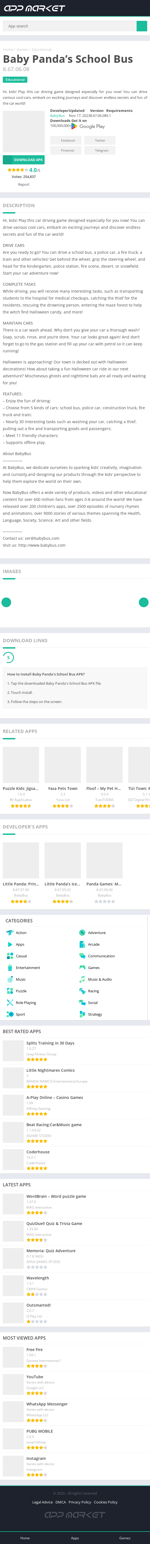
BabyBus (57, 115)
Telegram (98, 151)
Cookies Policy (106, 1502)
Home (8, 49)
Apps (75, 1538)
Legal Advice (42, 1502)
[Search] (75, 26)
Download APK (23, 160)
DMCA (60, 1502)
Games (22, 49)
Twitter (96, 141)
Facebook (64, 141)
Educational (41, 49)
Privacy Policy (80, 1502)
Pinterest (64, 151)
